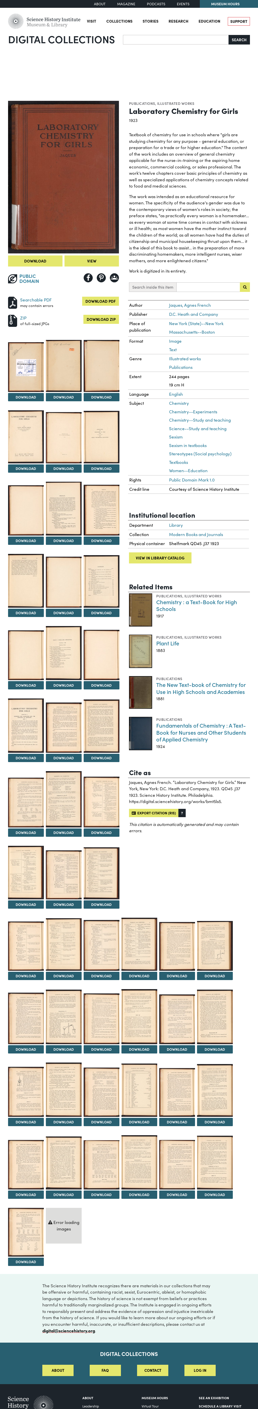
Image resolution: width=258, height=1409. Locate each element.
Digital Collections (61, 39)
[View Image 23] (26, 872)
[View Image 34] (101, 1018)
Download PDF (100, 301)
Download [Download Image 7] (101, 468)
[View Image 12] (64, 582)
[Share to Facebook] (88, 277)
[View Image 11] (26, 581)
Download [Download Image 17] (26, 757)
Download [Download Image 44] (26, 1194)
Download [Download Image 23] (26, 904)
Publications (142, 103)
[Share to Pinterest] (101, 277)
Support (238, 21)
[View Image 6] (64, 437)
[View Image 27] (64, 944)
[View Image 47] (139, 1162)
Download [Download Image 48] (177, 1194)
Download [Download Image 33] (63, 1049)
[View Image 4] (101, 366)
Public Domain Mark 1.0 (192, 480)
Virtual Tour (150, 1406)
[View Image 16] (101, 655)
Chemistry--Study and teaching (200, 420)
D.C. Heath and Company (193, 314)
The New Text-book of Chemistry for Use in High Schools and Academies (201, 688)
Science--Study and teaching (198, 428)
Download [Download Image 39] (63, 1121)
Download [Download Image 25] (101, 904)
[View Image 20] (26, 803)
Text (173, 350)
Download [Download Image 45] (63, 1194)
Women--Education (188, 470)
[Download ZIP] (12, 320)
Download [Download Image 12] (63, 612)
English (176, 394)
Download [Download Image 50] (26, 1261)
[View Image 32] (26, 1018)
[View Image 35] (139, 1016)
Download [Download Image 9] (63, 540)
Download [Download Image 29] (139, 975)
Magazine (126, 4)
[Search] (176, 40)
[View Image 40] (101, 1092)
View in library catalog (160, 557)
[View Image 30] (177, 946)
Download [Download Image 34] (101, 1049)
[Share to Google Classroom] (114, 277)
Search (239, 39)
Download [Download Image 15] (63, 685)
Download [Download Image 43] (215, 1121)
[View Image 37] (215, 1017)
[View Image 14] (26, 655)
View (91, 260)
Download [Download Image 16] (101, 685)
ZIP (23, 318)
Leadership (90, 1406)
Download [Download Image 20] (26, 832)
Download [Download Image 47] (139, 1194)
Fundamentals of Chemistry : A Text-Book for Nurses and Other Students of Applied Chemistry (201, 732)
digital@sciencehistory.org (68, 1330)
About (100, 4)
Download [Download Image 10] (101, 540)
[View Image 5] (26, 437)
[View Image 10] (101, 510)
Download (35, 260)
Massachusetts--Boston (192, 332)
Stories (150, 21)
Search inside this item (152, 287)
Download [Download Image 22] (101, 832)
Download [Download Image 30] (177, 975)
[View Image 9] (64, 509)
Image (175, 341)
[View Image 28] (101, 945)
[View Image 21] (64, 799)
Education (209, 21)
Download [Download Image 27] (63, 975)
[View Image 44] (26, 1165)
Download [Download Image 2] (26, 397)
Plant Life (167, 643)
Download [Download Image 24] (63, 904)
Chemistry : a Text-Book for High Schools (196, 605)
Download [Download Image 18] (63, 757)
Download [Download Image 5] (26, 468)
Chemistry (179, 403)
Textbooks (178, 462)
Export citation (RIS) (154, 812)
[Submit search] (245, 287)
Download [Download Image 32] (26, 1049)
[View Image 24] (64, 875)
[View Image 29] (139, 944)
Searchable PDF (36, 300)
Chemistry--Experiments (193, 412)
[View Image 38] (26, 1092)
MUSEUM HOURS (155, 1397)
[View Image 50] (26, 1232)
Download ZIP (101, 319)
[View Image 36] (177, 1019)
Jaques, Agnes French (190, 305)
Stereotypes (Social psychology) (200, 454)
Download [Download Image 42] (177, 1121)
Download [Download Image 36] (177, 1049)
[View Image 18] (64, 727)
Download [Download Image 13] (101, 612)
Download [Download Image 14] (26, 685)
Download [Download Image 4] (101, 397)
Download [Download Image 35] (139, 1049)
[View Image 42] (177, 1092)
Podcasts (156, 4)
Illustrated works (175, 103)
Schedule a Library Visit (220, 1406)
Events (183, 4)
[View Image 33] (64, 1017)
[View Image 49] (215, 1163)
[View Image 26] (26, 946)
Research (178, 21)
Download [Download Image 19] (101, 757)
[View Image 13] (101, 581)
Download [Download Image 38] (26, 1121)
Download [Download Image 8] (26, 540)
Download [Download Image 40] (101, 1121)
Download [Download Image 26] (26, 975)
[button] (182, 813)
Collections (119, 21)
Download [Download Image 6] (63, 468)
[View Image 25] (101, 873)
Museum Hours (225, 3)
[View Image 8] (26, 510)
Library (176, 525)
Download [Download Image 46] (101, 1194)
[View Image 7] (101, 437)
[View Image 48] (177, 1165)
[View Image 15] (64, 653)
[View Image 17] (26, 725)
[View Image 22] (101, 802)
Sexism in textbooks (188, 445)
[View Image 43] (215, 1090)
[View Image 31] (215, 946)
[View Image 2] (26, 367)
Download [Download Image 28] (101, 975)
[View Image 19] (101, 726)
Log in (200, 1370)
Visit (91, 21)
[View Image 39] (64, 1090)
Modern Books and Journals (196, 534)
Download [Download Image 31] (215, 975)
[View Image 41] (139, 1090)
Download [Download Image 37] (215, 1049)
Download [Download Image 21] (63, 832)
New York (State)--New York (196, 323)
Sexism (176, 437)
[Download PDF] (12, 302)
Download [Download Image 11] (26, 612)
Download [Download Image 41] (139, 1121)
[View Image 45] (64, 1163)
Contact (152, 1370)
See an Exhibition (214, 1397)
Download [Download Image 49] (215, 1194)
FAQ (105, 1370)
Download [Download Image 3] (63, 397)
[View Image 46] (101, 1165)
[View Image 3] (64, 366)
